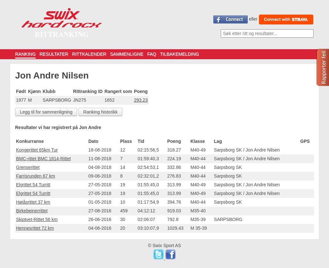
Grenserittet (28, 167)
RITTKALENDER (89, 54)
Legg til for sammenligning (46, 112)
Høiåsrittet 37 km (33, 202)
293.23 (141, 100)
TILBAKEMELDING (179, 54)
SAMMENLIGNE (126, 54)
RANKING (25, 54)
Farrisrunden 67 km (35, 176)
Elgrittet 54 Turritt (33, 184)
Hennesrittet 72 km (35, 228)
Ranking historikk (100, 112)
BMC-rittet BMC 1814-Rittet (43, 158)
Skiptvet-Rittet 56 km (37, 219)
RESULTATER (54, 54)
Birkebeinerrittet (32, 210)
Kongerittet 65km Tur (37, 149)
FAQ (151, 54)
